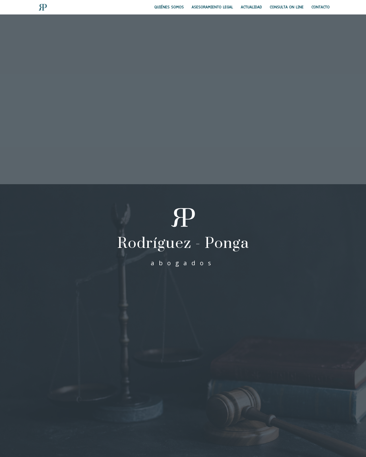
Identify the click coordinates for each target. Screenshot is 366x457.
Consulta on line (287, 7)
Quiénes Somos (169, 7)
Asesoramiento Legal (212, 7)
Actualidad (251, 7)
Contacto (320, 7)
